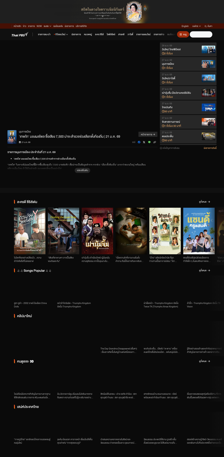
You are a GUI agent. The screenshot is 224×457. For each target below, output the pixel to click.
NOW (39, 26)
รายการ (31, 26)
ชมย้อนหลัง (58, 26)
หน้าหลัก (17, 26)
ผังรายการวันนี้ (210, 147)
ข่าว (24, 26)
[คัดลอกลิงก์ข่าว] (154, 142)
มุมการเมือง (25, 131)
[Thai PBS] (20, 34)
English (185, 26)
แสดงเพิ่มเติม (82, 170)
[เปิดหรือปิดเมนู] (183, 34)
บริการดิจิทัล (81, 26)
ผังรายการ (69, 26)
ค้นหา (208, 26)
